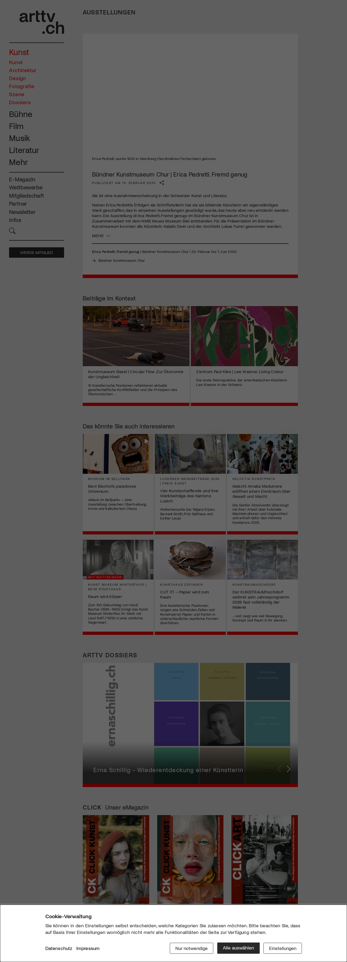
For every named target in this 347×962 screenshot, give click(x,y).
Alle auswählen (237, 948)
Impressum (88, 948)
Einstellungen (282, 948)
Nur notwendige (190, 948)
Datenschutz (58, 948)
